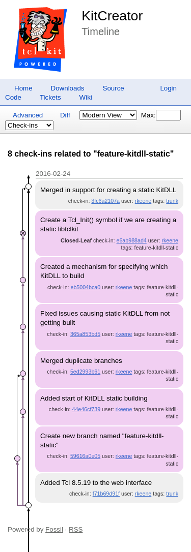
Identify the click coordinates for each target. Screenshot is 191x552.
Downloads (68, 88)
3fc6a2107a (105, 201)
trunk (172, 201)
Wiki (85, 97)
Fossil (54, 529)
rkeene (143, 201)
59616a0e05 (85, 456)
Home (23, 88)
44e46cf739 (86, 409)
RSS (76, 529)
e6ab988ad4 (132, 240)
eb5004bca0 (85, 287)
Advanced (28, 115)
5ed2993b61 (85, 372)
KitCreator (112, 15)
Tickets (50, 97)
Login (168, 88)
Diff (65, 115)
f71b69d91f (106, 493)
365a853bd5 (85, 334)
